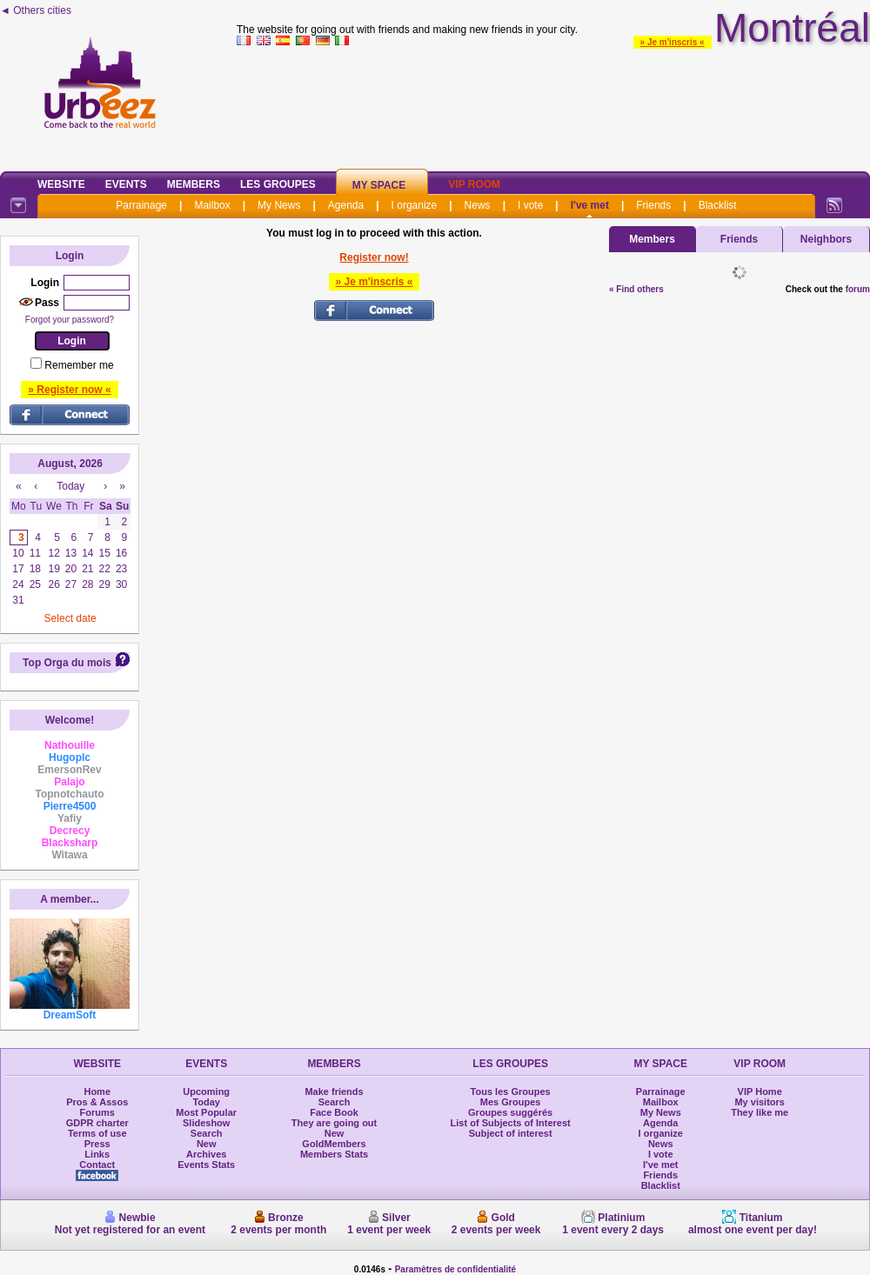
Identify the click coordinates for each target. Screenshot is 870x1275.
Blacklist (718, 205)
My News (279, 205)
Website (61, 184)
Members (193, 184)
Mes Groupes (510, 1102)
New (207, 1143)
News (478, 205)
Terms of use (97, 1133)
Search (207, 1133)
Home (97, 1091)
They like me (759, 1112)
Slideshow (206, 1123)
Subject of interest (510, 1133)
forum (858, 289)
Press (97, 1143)
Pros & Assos (97, 1102)
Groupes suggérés (510, 1112)
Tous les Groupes (511, 1091)
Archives (206, 1154)
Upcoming (206, 1091)
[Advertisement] (553, 105)
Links (97, 1154)
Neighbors (826, 239)
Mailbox (212, 205)
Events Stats (206, 1164)
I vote (530, 205)
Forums (97, 1112)
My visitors (759, 1102)
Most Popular (206, 1112)
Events (126, 184)
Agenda (346, 205)
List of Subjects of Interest (511, 1123)
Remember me (78, 365)
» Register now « (69, 390)
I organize (415, 205)
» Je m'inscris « (672, 42)
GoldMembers (333, 1143)
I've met (590, 205)
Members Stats (334, 1154)
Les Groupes (278, 184)
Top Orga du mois (67, 663)
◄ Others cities (35, 10)
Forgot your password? (69, 319)
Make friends (333, 1091)
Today (206, 1102)
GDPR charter (97, 1123)
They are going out (334, 1123)
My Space (379, 185)
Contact (97, 1164)
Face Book (334, 1112)
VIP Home (760, 1091)
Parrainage (141, 205)
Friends (653, 205)
